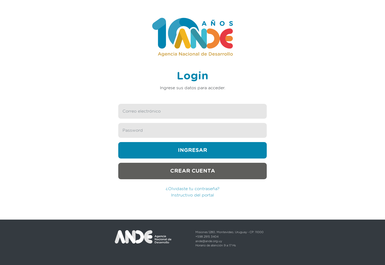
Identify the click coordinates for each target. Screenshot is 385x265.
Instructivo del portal (192, 195)
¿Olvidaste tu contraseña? (193, 189)
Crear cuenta (192, 171)
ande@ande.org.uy (208, 241)
